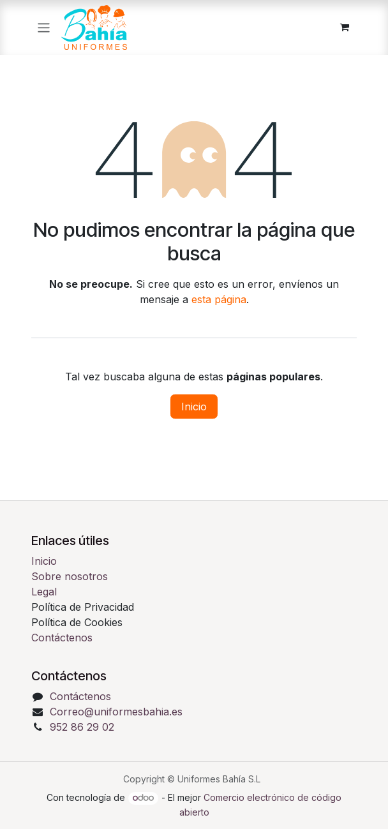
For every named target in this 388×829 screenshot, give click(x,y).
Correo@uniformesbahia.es (116, 711)
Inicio (194, 406)
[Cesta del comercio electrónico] (344, 27)
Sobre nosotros (69, 576)
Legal (44, 591)
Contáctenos (62, 637)
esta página (218, 299)
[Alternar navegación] (43, 27)
